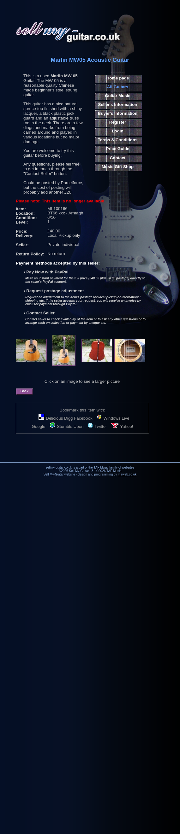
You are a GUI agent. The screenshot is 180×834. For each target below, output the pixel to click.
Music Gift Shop (118, 166)
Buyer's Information (117, 113)
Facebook (83, 418)
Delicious (51, 418)
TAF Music (100, 467)
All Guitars (117, 87)
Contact (118, 157)
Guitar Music (117, 95)
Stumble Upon (66, 426)
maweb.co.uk (127, 474)
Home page (117, 78)
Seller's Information (117, 104)
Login (117, 131)
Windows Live (113, 418)
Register (117, 122)
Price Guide (117, 148)
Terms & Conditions (118, 139)
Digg (68, 418)
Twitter (97, 426)
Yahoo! (122, 426)
